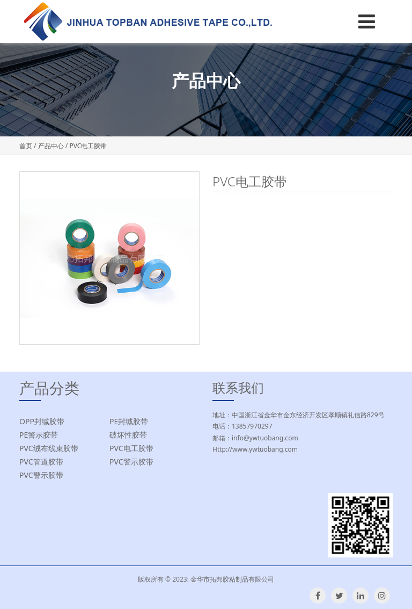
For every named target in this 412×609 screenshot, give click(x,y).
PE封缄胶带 (128, 421)
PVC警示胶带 (131, 461)
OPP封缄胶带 (41, 421)
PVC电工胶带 (131, 448)
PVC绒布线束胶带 (48, 448)
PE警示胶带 (38, 435)
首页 (25, 145)
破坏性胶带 (128, 435)
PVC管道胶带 (41, 461)
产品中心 (51, 145)
